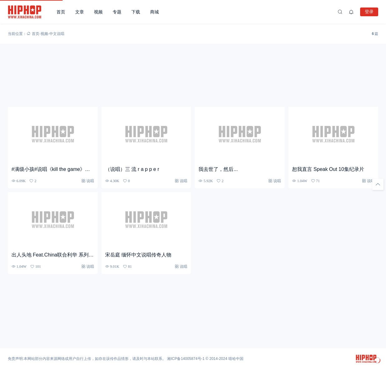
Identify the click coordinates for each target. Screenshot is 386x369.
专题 (117, 11)
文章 (79, 11)
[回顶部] (378, 184)
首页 (60, 11)
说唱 (90, 181)
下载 (135, 11)
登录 (369, 11)
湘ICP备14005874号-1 (185, 359)
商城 (154, 11)
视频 (98, 11)
